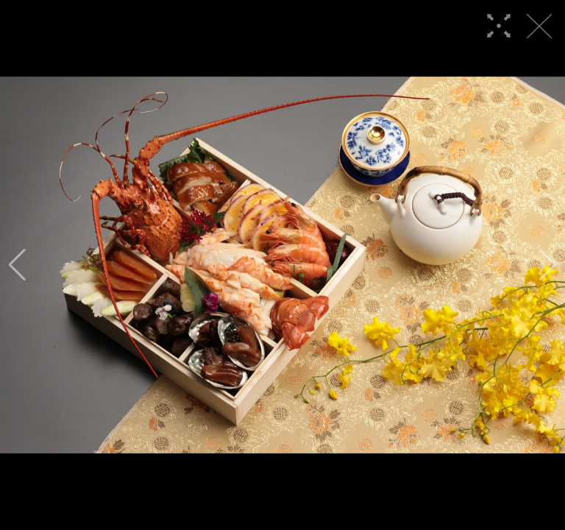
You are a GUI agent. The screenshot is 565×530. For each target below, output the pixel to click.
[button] (17, 265)
